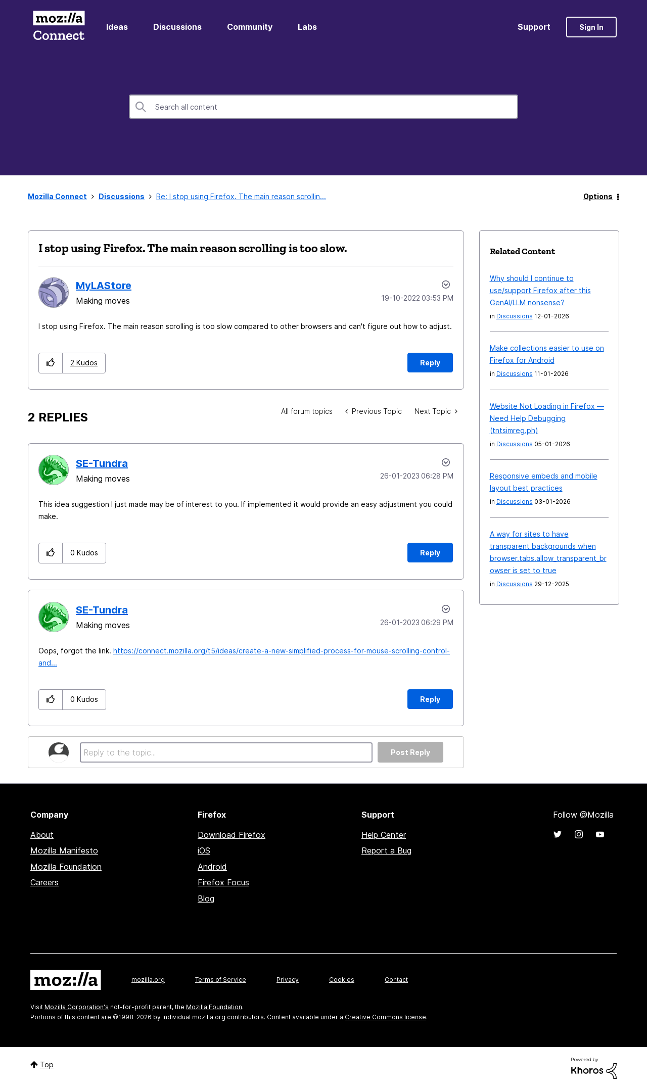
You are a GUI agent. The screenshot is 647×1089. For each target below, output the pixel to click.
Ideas (117, 27)
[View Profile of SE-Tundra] (102, 463)
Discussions (177, 27)
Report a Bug (386, 850)
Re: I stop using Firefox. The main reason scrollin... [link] (241, 196)
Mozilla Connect (58, 27)
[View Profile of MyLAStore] (103, 285)
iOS (204, 850)
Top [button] (47, 1064)
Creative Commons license (385, 1017)
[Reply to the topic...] (226, 752)
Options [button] (598, 196)
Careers (44, 882)
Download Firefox (231, 835)
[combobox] (323, 106)
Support (534, 27)
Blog (206, 898)
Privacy (287, 979)
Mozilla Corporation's (76, 1007)
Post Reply (410, 752)
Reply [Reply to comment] (430, 552)
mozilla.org (148, 979)
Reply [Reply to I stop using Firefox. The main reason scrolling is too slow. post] (430, 362)
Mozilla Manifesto (64, 850)
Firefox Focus (223, 882)
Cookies (341, 979)
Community (249, 27)
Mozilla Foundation (66, 867)
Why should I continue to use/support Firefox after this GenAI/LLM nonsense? (540, 290)
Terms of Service (220, 979)
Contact (396, 979)
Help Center (383, 835)
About (42, 835)
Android (212, 867)
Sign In (591, 27)
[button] (51, 363)
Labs (307, 27)
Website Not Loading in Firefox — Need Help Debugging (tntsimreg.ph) (547, 418)
